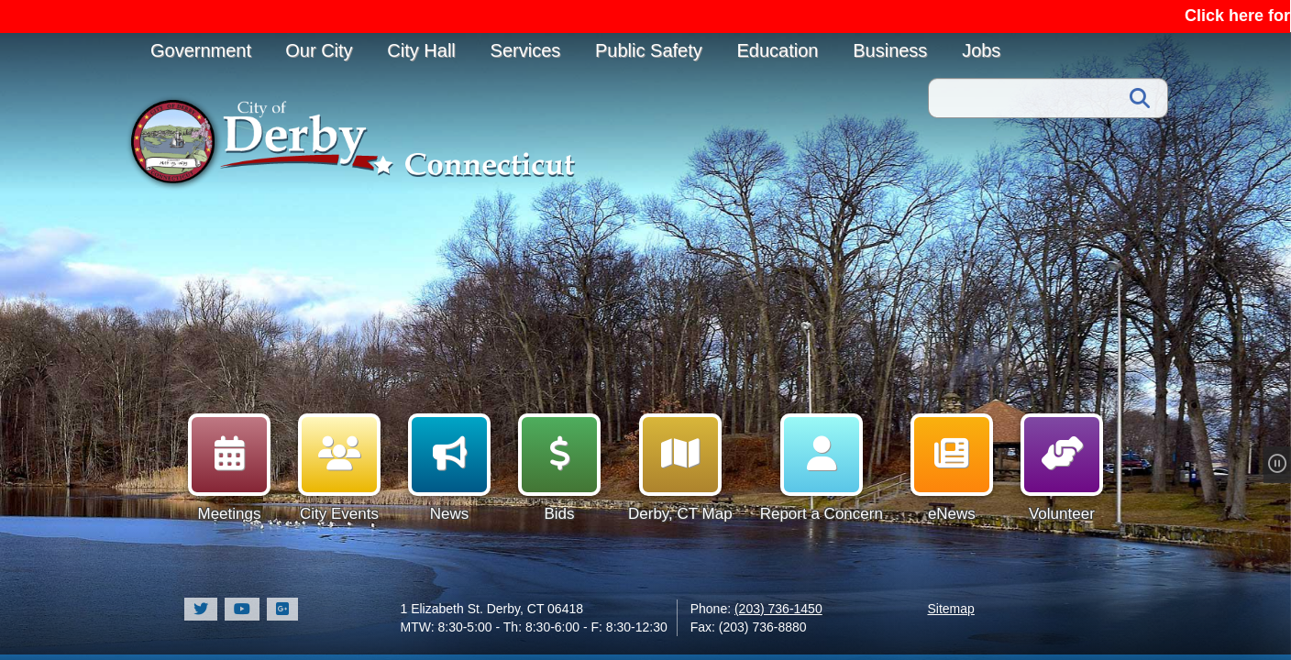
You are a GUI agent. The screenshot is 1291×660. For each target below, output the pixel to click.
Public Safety (648, 50)
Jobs (981, 50)
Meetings (229, 467)
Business (890, 50)
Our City (318, 50)
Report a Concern (821, 467)
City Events (339, 467)
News (449, 467)
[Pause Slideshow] (1283, 464)
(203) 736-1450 (778, 608)
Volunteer (1062, 467)
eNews (951, 467)
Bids (559, 467)
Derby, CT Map (680, 467)
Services (526, 50)
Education (778, 50)
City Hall (421, 50)
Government (200, 50)
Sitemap (951, 608)
